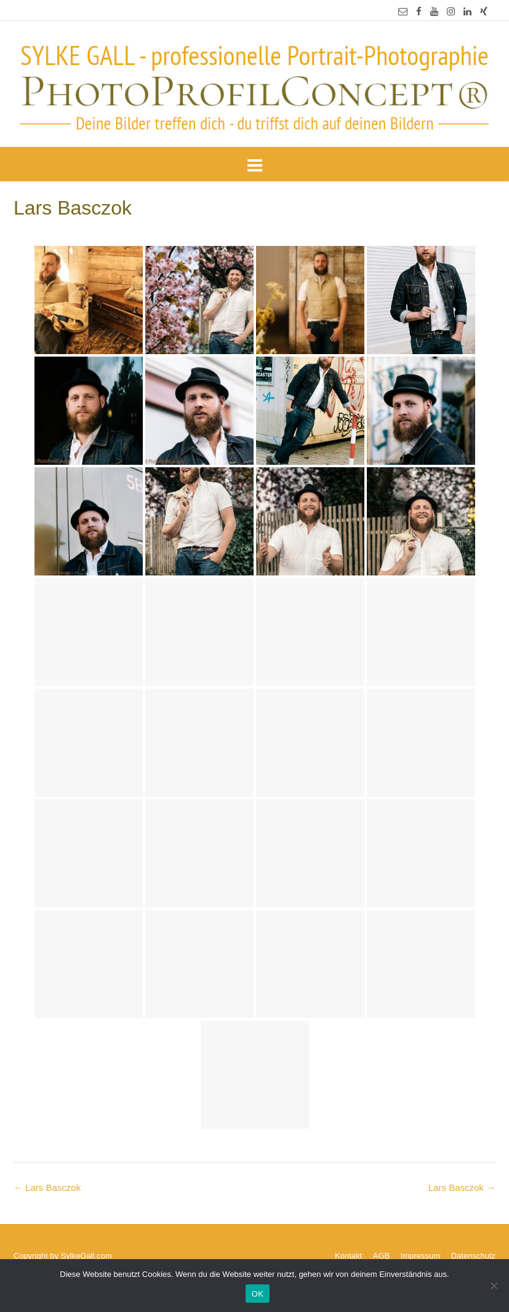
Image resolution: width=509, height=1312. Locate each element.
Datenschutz (473, 1256)
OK (257, 1293)
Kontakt (348, 1256)
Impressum (420, 1256)
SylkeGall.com (86, 1255)
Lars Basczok (461, 1187)
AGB (381, 1256)
